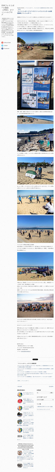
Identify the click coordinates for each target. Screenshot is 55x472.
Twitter (6, 45)
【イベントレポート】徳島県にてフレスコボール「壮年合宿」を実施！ (32, 371)
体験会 (19, 9)
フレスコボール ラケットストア (43, 409)
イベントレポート (29, 7)
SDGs (19, 380)
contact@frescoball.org (25, 351)
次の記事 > (51, 386)
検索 (51, 392)
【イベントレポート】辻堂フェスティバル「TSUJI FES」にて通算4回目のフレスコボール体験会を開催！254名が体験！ (25, 422)
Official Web (7, 42)
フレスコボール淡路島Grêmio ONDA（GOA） (43, 7)
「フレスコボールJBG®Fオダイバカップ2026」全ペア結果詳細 (28, 408)
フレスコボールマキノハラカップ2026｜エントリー (28, 394)
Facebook (6, 48)
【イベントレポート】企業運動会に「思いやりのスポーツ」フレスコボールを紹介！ (35, 376)
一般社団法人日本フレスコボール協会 (45, 406)
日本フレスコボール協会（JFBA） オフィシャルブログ (7, 9)
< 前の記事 (19, 386)
